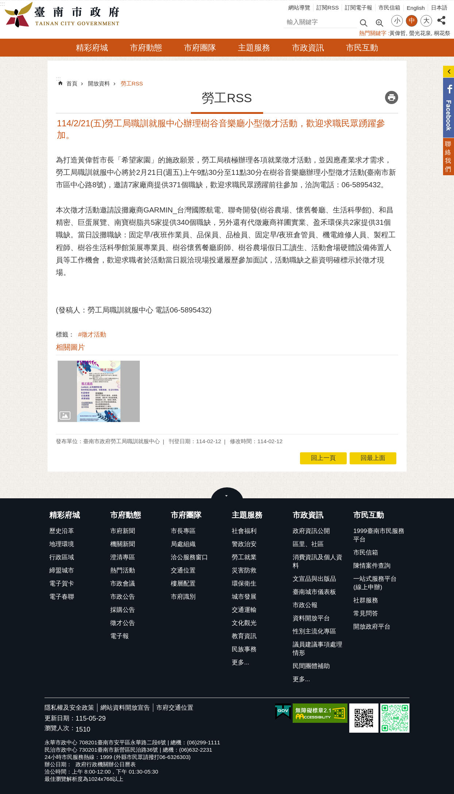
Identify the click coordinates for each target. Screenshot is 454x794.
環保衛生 (244, 583)
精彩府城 (92, 47)
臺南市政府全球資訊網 (64, 15)
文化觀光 (244, 623)
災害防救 (244, 570)
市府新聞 (122, 531)
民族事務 (244, 649)
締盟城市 (61, 570)
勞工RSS (132, 83)
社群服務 (365, 600)
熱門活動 (122, 570)
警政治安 (244, 544)
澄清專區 (122, 557)
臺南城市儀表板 (314, 591)
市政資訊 (308, 47)
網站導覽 (299, 7)
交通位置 (183, 570)
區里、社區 (308, 544)
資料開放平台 (311, 618)
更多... (240, 662)
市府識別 (183, 596)
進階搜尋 (379, 22)
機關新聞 (122, 544)
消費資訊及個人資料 (317, 561)
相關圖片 (70, 347)
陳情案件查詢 (371, 565)
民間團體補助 (311, 666)
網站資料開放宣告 (125, 707)
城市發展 (244, 596)
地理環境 (61, 544)
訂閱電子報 (358, 7)
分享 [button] (441, 16)
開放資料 (99, 83)
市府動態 (146, 47)
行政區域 (61, 557)
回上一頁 (323, 457)
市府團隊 (200, 47)
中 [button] (412, 20)
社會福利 (244, 531)
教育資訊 (244, 636)
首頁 (71, 83)
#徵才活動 (92, 334)
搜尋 (290, 21)
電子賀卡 (61, 583)
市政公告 (122, 596)
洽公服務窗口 (189, 557)
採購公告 (122, 609)
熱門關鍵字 (372, 33)
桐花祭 (442, 33)
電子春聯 (61, 596)
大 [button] (426, 20)
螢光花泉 (420, 33)
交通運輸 (244, 609)
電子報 (119, 636)
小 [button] (397, 20)
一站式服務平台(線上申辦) (375, 583)
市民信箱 (389, 7)
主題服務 (254, 47)
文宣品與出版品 (314, 578)
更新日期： (60, 718)
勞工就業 (244, 557)
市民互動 (362, 47)
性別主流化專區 (314, 631)
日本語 (439, 7)
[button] (99, 391)
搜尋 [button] (363, 22)
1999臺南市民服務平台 (378, 535)
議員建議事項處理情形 (317, 648)
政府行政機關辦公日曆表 (106, 764)
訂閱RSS (327, 7)
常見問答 (365, 613)
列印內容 (391, 97)
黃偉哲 (397, 33)
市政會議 (122, 583)
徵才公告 (122, 623)
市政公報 (305, 605)
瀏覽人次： (60, 728)
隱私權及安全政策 (69, 707)
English (416, 8)
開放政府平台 (371, 626)
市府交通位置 (174, 707)
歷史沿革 (61, 531)
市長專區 (183, 531)
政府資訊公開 (311, 531)
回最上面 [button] (373, 457)
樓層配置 (183, 583)
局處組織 (183, 544)
